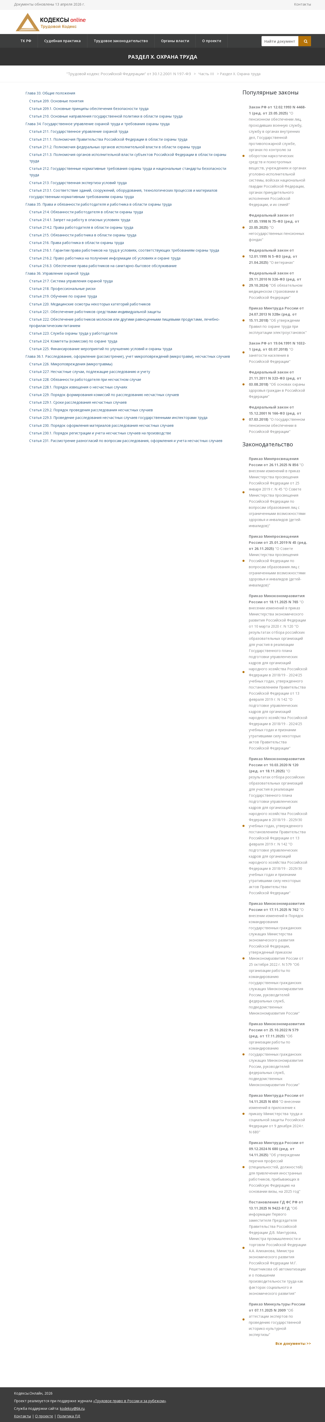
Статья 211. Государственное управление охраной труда (78, 131)
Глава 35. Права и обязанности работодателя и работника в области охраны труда (98, 204)
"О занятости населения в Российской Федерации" (277, 352)
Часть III (207, 73)
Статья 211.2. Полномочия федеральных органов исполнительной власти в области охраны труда (115, 146)
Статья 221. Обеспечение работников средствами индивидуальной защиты (95, 311)
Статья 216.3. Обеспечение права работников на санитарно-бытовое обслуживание (103, 265)
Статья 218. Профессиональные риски (62, 288)
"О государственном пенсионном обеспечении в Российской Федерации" (277, 419)
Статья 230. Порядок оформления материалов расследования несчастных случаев (101, 425)
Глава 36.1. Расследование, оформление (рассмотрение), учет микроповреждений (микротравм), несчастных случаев (127, 356)
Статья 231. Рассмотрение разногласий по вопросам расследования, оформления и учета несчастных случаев (125, 440)
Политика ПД (68, 1416)
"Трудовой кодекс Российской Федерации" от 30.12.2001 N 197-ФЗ (129, 73)
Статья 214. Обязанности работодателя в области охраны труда (86, 211)
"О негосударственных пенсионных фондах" (276, 227)
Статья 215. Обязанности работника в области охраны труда (82, 235)
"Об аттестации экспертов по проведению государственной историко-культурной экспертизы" (277, 1319)
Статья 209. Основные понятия (56, 101)
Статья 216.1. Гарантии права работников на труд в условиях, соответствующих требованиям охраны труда (124, 250)
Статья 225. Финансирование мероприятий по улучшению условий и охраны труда (100, 348)
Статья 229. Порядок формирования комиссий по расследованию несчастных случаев (104, 394)
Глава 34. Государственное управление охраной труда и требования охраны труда (97, 123)
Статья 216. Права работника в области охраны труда (76, 242)
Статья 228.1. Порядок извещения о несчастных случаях (78, 387)
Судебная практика (62, 40)
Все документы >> (293, 1343)
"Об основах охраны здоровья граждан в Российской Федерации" (277, 384)
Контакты (302, 4)
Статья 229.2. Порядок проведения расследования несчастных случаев (91, 409)
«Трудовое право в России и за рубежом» (129, 1400)
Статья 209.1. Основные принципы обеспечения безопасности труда (89, 108)
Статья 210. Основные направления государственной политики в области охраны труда (106, 116)
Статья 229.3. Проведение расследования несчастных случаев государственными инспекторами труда (118, 417)
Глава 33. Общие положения (50, 93)
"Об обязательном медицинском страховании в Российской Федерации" (275, 285)
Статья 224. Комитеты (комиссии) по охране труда (73, 341)
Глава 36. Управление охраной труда (57, 273)
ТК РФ (25, 40)
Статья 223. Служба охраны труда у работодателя (73, 333)
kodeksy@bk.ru (72, 1408)
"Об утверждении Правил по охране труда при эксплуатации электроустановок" (278, 320)
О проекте (211, 40)
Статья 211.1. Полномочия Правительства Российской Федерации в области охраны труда (108, 139)
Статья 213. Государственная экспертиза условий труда (78, 182)
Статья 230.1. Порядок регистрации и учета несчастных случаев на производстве (100, 433)
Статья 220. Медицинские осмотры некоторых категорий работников (90, 304)
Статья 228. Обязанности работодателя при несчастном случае (85, 379)
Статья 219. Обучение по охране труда (63, 296)
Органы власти (175, 40)
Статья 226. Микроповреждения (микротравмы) (70, 364)
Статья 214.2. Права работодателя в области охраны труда (81, 227)
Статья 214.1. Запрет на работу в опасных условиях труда (79, 219)
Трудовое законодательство (121, 40)
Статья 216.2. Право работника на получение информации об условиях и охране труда (105, 258)
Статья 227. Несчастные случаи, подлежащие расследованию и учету (89, 371)
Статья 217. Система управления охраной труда (71, 281)
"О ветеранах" (273, 256)
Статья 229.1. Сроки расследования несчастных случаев (78, 402)
